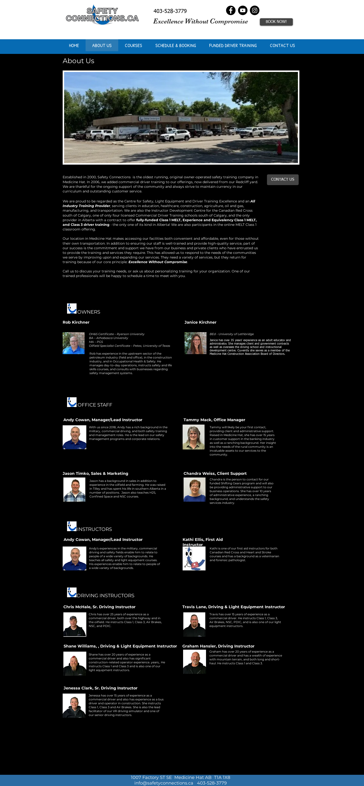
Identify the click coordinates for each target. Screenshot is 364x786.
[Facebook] (231, 10)
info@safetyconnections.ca (163, 783)
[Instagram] (254, 10)
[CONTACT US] (283, 179)
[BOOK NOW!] (276, 22)
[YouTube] (242, 10)
